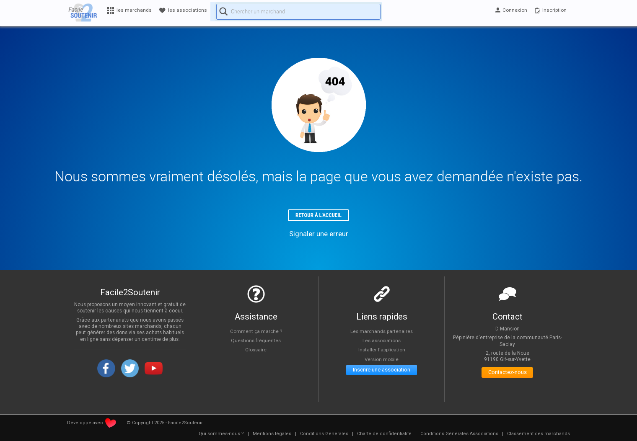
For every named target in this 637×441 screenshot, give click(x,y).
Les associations (382, 342)
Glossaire (256, 352)
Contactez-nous (507, 377)
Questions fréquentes (256, 342)
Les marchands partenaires (381, 333)
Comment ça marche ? (256, 333)
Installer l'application (381, 352)
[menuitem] (221, 436)
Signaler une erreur (318, 236)
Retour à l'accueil (318, 216)
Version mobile (381, 361)
